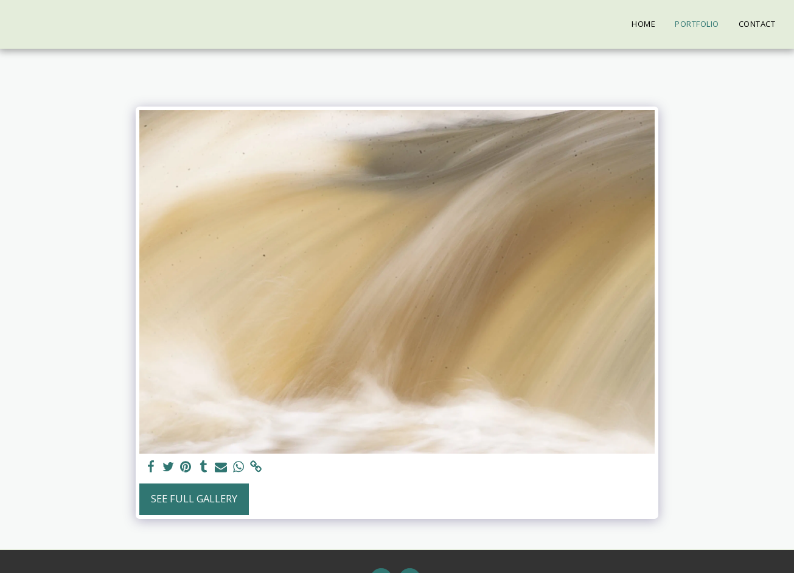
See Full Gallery (194, 498)
